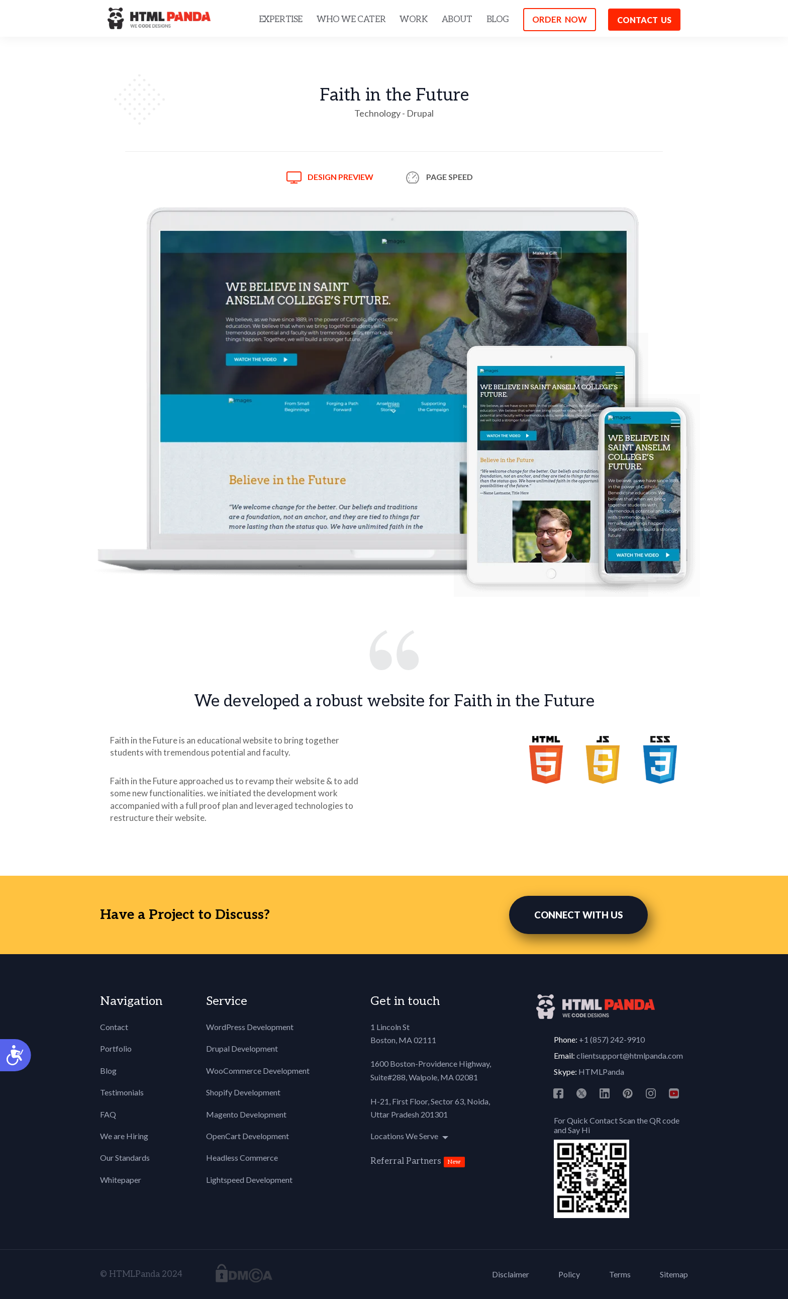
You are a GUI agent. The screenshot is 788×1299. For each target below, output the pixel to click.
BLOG (497, 20)
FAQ (108, 1114)
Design (340, 176)
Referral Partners (405, 1161)
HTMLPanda (601, 1071)
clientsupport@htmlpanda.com (629, 1055)
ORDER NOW (559, 19)
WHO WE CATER (351, 20)
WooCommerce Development (258, 1070)
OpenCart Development (247, 1136)
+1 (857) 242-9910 (612, 1039)
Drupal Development (242, 1048)
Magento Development (246, 1114)
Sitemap (674, 1274)
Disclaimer (510, 1274)
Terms (620, 1274)
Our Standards (125, 1157)
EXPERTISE (281, 20)
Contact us (644, 20)
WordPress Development (249, 1027)
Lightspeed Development (249, 1179)
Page (449, 176)
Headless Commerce (242, 1157)
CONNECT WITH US (578, 914)
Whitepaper (120, 1179)
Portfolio (116, 1048)
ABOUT (457, 20)
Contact (114, 1027)
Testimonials (122, 1092)
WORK (413, 20)
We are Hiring (124, 1136)
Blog (108, 1070)
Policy (569, 1274)
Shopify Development (243, 1092)
